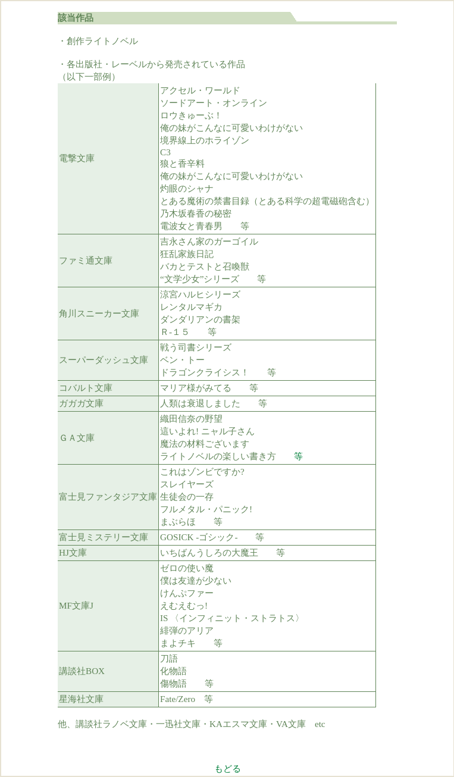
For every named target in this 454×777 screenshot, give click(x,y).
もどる (227, 768)
